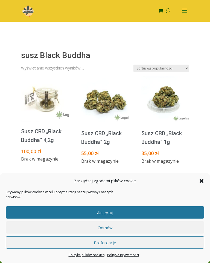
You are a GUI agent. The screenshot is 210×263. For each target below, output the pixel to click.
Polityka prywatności (123, 255)
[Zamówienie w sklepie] (161, 68)
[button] (201, 181)
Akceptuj (105, 212)
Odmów (105, 227)
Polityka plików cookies (86, 255)
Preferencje (105, 242)
